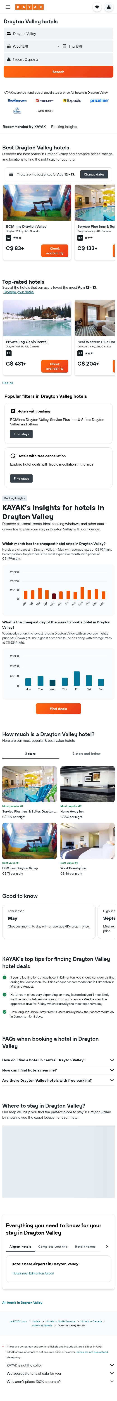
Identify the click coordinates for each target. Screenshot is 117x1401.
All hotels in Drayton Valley (22, 1303)
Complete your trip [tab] (53, 1247)
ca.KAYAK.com (18, 1321)
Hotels (36, 1321)
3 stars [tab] (30, 754)
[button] (8, 7)
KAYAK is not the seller (61, 1365)
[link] (54, 250)
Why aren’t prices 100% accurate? (61, 1381)
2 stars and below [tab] (86, 754)
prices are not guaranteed (92, 1352)
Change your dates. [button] (18, 292)
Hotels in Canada (91, 1321)
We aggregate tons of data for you (61, 1373)
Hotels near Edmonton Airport (33, 1273)
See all (7, 383)
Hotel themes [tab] (85, 1247)
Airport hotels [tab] (20, 1247)
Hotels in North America (60, 1321)
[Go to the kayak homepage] (29, 7)
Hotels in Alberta (42, 1325)
